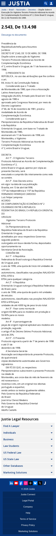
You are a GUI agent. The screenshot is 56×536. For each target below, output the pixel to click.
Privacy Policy (28, 525)
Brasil (11, 10)
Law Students (11, 446)
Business (8, 439)
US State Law (11, 459)
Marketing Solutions (15, 472)
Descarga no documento (13, 34)
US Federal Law (12, 452)
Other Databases (13, 465)
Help (28, 513)
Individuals (9, 432)
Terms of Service (28, 519)
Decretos (32, 10)
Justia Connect (28, 494)
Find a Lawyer (11, 426)
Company (28, 507)
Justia (3, 10)
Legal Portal (28, 500)
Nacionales (21, 10)
